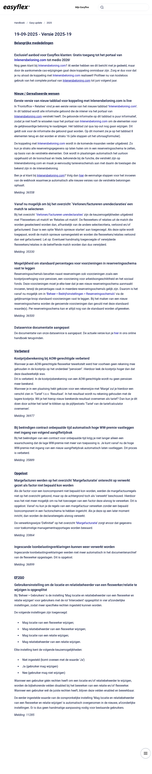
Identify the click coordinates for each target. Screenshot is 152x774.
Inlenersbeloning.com (30, 60)
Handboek (19, 22)
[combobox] (123, 7)
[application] (151, 773)
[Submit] (102, 7)
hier (116, 333)
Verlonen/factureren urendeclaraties (59, 214)
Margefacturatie (86, 523)
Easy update (35, 22)
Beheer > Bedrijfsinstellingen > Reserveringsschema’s (81, 294)
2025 (49, 22)
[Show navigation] (146, 753)
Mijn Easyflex (82, 7)
